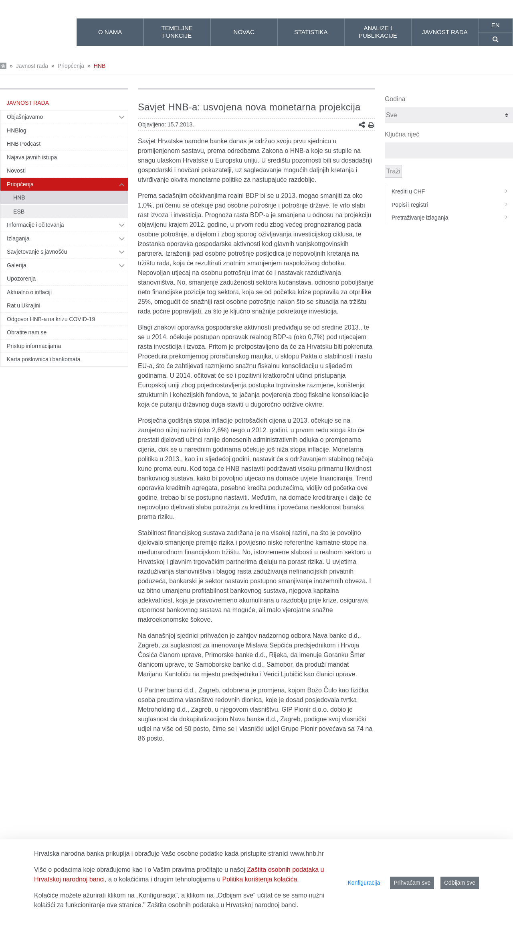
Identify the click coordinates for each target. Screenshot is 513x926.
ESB (18, 211)
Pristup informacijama (34, 346)
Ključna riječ (402, 134)
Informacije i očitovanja (35, 225)
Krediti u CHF (452, 191)
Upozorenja (21, 278)
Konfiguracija (363, 882)
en (495, 25)
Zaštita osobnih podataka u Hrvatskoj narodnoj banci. (222, 905)
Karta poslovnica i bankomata (44, 359)
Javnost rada (32, 66)
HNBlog (16, 130)
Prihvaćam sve (412, 882)
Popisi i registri (452, 204)
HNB (100, 66)
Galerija (16, 265)
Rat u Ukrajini (23, 305)
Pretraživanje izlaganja (452, 217)
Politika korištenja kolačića (259, 879)
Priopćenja (71, 66)
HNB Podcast (23, 143)
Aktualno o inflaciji (29, 292)
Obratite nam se (26, 332)
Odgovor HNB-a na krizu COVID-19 (51, 319)
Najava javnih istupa (32, 157)
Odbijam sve (459, 882)
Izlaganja (18, 238)
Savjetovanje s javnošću (37, 251)
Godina (395, 99)
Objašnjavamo (25, 117)
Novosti (16, 170)
